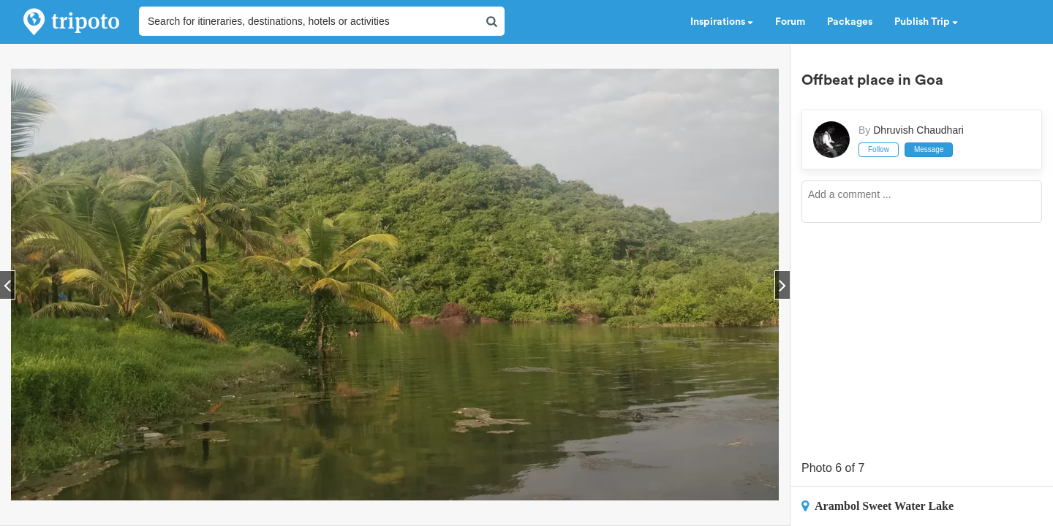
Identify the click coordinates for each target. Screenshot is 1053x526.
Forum (790, 22)
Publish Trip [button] (926, 22)
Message (929, 149)
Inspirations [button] (721, 22)
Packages (849, 22)
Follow (878, 149)
